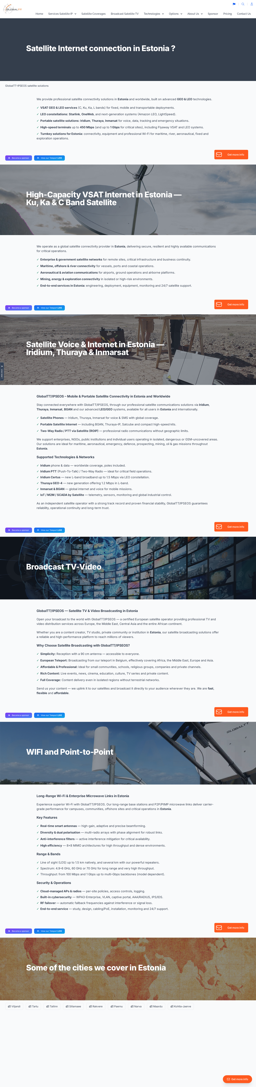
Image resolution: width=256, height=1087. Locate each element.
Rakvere (96, 1006)
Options (175, 13)
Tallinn (52, 1006)
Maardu (156, 1006)
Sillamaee (73, 1006)
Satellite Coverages (93, 13)
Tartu (33, 1006)
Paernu (117, 1006)
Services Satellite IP (62, 13)
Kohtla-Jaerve (181, 1006)
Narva (136, 1006)
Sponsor (213, 13)
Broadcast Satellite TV (125, 13)
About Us (195, 13)
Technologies (154, 13)
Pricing (227, 13)
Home (39, 13)
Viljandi (14, 1006)
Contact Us (244, 13)
